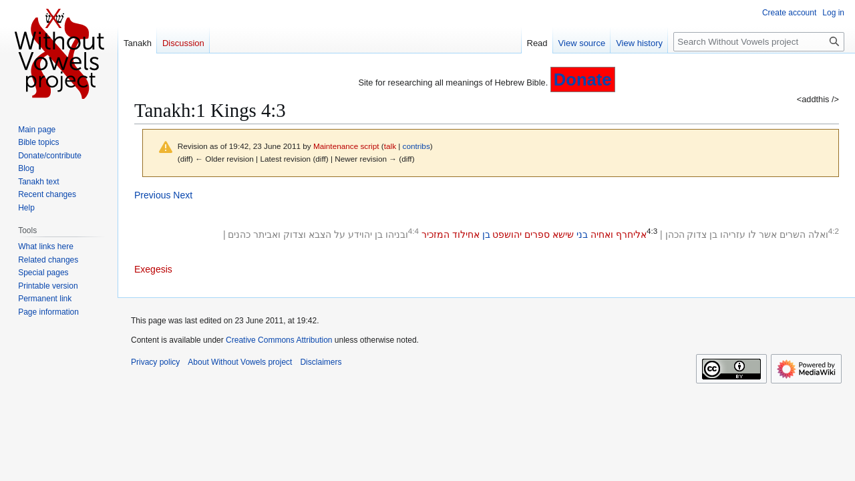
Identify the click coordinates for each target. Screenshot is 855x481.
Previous (152, 195)
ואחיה (601, 234)
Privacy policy (155, 362)
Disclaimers (320, 362)
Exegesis (153, 269)
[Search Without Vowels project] (758, 41)
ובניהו (396, 234)
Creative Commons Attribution (279, 340)
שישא (563, 234)
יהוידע (360, 234)
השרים (793, 234)
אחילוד (466, 234)
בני (582, 234)
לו (752, 234)
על (339, 234)
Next (182, 195)
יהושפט (507, 234)
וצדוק (294, 234)
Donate (583, 79)
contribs (416, 146)
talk (390, 146)
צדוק (697, 234)
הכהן (675, 234)
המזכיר (435, 234)
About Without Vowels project (240, 362)
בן (713, 234)
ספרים (537, 234)
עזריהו (732, 234)
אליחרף (631, 234)
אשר (768, 234)
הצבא (320, 234)
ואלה (818, 234)
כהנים (239, 234)
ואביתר (267, 234)
